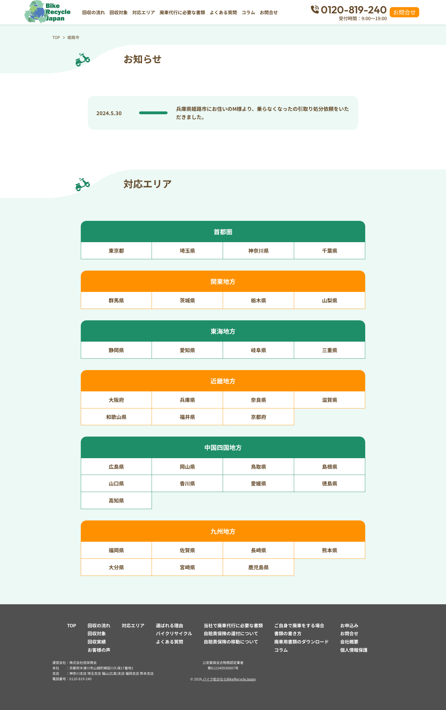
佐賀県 (187, 550)
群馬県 (116, 300)
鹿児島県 (258, 567)
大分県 (116, 567)
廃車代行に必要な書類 (182, 12)
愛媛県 (258, 483)
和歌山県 (116, 416)
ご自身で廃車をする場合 (299, 625)
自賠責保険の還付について (231, 633)
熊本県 (329, 550)
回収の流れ (93, 12)
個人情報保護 (353, 649)
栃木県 (258, 300)
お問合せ (269, 12)
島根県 (329, 466)
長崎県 (258, 550)
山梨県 (329, 300)
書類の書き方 (288, 633)
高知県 (116, 500)
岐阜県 (258, 350)
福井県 (187, 416)
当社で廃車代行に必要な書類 (233, 625)
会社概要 (349, 641)
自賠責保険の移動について (231, 641)
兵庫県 (187, 399)
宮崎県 (187, 567)
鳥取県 (258, 466)
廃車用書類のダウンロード (301, 641)
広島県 (116, 466)
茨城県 (187, 300)
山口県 (116, 483)
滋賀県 (329, 399)
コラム (248, 12)
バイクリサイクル (174, 633)
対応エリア (143, 12)
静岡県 (116, 350)
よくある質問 (223, 12)
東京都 (116, 250)
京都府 (258, 416)
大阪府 (116, 399)
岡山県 (187, 466)
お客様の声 (99, 649)
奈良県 (258, 399)
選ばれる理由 (169, 625)
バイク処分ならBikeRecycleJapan (229, 678)
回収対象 (119, 12)
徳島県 (329, 483)
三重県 (329, 350)
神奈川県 (258, 250)
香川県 (187, 483)
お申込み (349, 625)
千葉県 (329, 250)
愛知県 (187, 350)
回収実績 (97, 641)
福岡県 (116, 550)
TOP (71, 625)
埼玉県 (187, 250)
